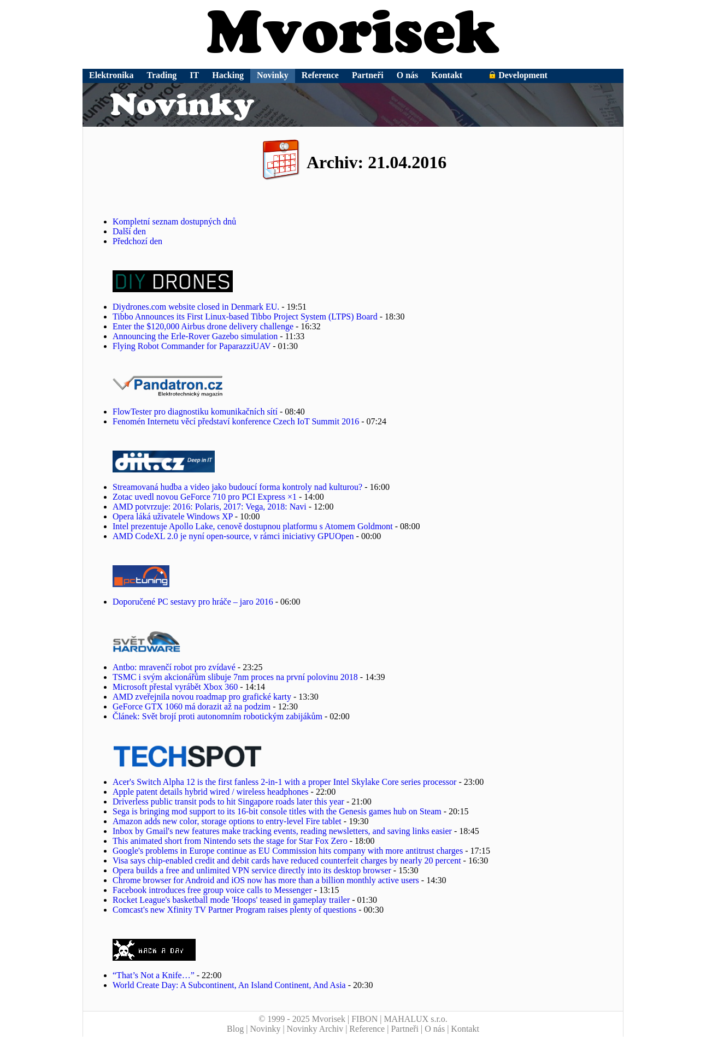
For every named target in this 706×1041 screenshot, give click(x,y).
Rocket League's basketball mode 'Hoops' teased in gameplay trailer (231, 899)
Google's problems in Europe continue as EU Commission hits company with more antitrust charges (288, 850)
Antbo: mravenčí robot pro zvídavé (174, 667)
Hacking (228, 75)
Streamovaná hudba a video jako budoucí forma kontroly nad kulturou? (237, 487)
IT (194, 75)
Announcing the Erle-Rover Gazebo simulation (195, 336)
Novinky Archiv (315, 1028)
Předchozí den (137, 241)
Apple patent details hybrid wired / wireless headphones (211, 791)
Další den (129, 231)
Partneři (368, 75)
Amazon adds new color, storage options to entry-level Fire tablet (227, 821)
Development (518, 75)
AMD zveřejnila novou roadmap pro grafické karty (202, 696)
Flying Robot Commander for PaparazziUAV (191, 346)
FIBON (364, 1019)
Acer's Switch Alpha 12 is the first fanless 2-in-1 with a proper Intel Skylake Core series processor (284, 781)
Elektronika (111, 75)
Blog (235, 1028)
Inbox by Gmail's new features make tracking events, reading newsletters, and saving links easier (282, 831)
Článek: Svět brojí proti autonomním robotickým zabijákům (217, 716)
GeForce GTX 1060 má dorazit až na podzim (191, 706)
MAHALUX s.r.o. (415, 1019)
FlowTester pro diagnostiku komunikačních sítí (195, 411)
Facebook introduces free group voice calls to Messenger (212, 890)
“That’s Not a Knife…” (154, 975)
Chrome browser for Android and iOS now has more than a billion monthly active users (266, 880)
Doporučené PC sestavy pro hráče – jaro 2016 (193, 601)
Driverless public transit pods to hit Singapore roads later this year (228, 801)
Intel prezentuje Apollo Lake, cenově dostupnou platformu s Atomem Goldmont (253, 526)
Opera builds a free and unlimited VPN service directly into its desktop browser (252, 870)
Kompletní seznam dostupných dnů (174, 221)
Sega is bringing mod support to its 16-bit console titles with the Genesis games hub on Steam (277, 811)
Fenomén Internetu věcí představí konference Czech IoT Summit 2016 (236, 421)
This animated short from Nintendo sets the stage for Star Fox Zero (230, 840)
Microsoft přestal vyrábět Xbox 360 (175, 686)
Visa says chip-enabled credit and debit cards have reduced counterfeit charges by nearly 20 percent (287, 860)
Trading (162, 75)
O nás (408, 75)
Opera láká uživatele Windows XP (173, 516)
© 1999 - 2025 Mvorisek (301, 1019)
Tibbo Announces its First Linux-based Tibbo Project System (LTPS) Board (245, 316)
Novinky (273, 75)
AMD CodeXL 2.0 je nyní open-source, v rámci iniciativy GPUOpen (233, 536)
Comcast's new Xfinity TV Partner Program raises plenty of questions (234, 909)
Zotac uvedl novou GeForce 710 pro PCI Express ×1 (205, 496)
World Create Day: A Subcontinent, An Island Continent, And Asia (229, 985)
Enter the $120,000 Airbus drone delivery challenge (203, 326)
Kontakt (446, 75)
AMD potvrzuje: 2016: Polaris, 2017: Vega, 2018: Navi (210, 506)
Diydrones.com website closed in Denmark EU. (196, 306)
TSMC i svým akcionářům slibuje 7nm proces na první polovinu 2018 (235, 677)
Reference (320, 75)
